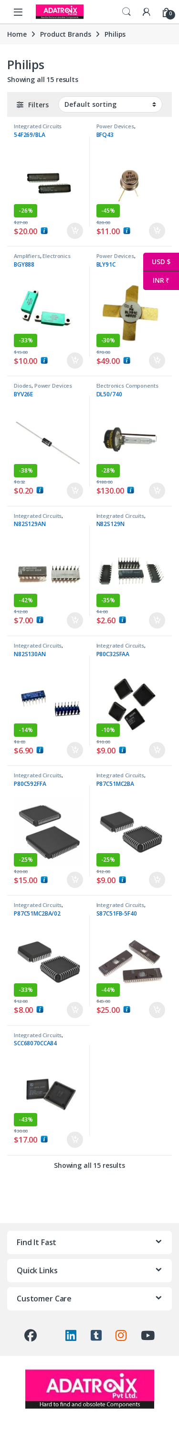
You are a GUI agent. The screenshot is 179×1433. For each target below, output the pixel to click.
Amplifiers (27, 255)
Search (126, 12)
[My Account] (146, 12)
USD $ (156, 262)
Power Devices (115, 126)
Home (16, 34)
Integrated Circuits (38, 126)
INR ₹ (156, 280)
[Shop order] (110, 104)
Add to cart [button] (75, 231)
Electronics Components (42, 258)
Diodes (23, 385)
